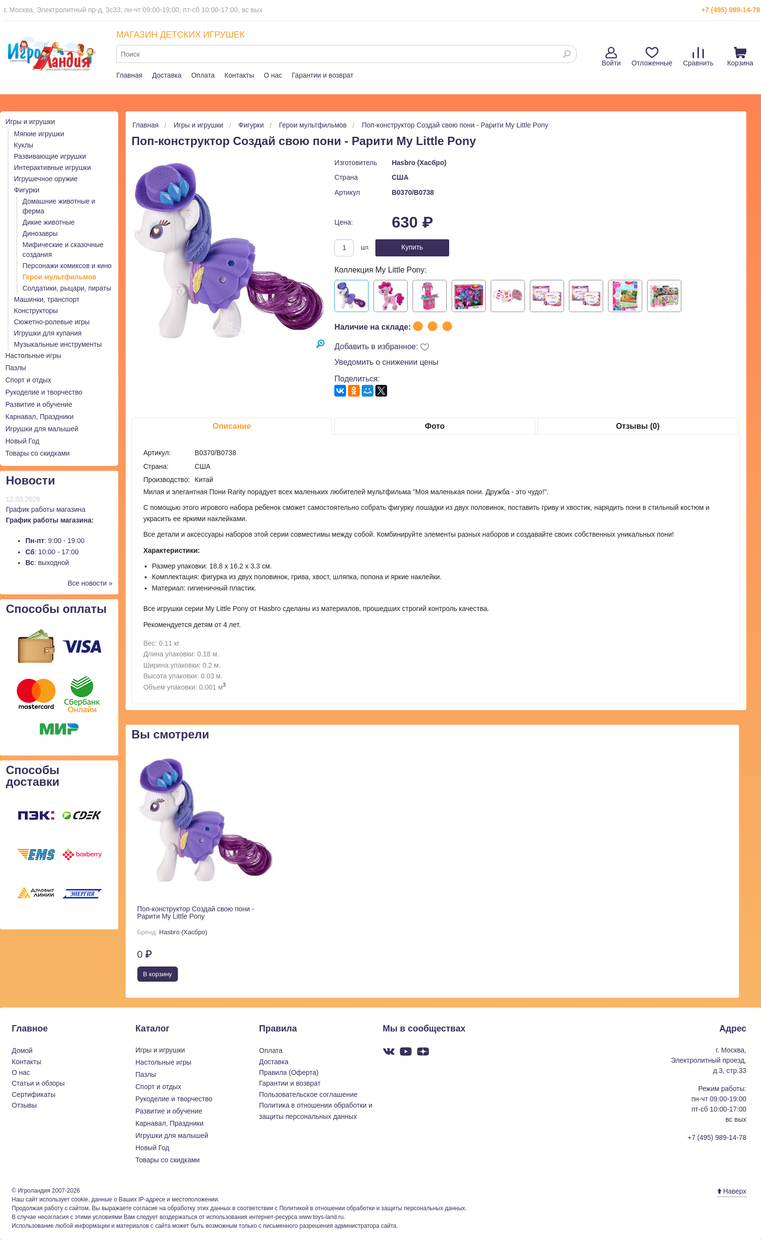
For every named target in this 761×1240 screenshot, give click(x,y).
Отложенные (651, 57)
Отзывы (24, 1105)
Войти (611, 57)
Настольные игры (33, 355)
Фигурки (27, 190)
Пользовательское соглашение (308, 1094)
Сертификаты (33, 1094)
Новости (30, 480)
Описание (232, 426)
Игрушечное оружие (46, 179)
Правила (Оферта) (289, 1072)
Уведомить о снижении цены (386, 362)
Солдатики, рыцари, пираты (66, 288)
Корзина (740, 57)
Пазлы (15, 368)
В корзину (157, 974)
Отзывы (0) (637, 426)
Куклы (24, 145)
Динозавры (40, 233)
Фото (434, 426)
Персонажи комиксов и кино (66, 266)
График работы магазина (46, 509)
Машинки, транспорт (47, 299)
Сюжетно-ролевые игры (52, 322)
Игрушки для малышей (41, 429)
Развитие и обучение (38, 404)
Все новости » (89, 583)
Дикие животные (48, 222)
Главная (129, 75)
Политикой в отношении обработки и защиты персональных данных (372, 1208)
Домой (22, 1050)
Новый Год (22, 441)
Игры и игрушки (30, 122)
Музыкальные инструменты (58, 344)
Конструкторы (36, 311)
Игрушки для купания (48, 333)
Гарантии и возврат (322, 75)
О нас (273, 75)
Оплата (203, 75)
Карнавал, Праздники (39, 416)
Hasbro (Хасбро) (418, 163)
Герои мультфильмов (59, 277)
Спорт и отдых (28, 380)
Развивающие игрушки (50, 156)
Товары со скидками (37, 453)
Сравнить (698, 57)
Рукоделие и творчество (43, 392)
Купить (412, 247)
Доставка (166, 75)
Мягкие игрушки (39, 134)
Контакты (239, 75)
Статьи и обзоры (38, 1083)
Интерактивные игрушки (52, 167)
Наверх (732, 1191)
